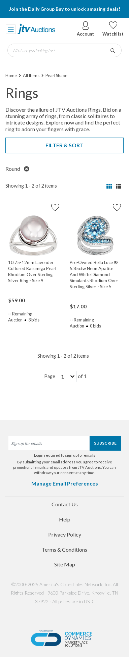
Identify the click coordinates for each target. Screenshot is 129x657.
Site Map (64, 564)
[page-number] (67, 377)
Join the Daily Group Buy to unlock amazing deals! (64, 9)
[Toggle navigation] (10, 28)
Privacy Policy (64, 534)
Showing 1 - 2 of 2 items (31, 186)
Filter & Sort (64, 145)
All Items (31, 75)
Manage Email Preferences (64, 483)
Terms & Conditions (64, 549)
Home (11, 75)
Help (64, 519)
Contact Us (65, 504)
